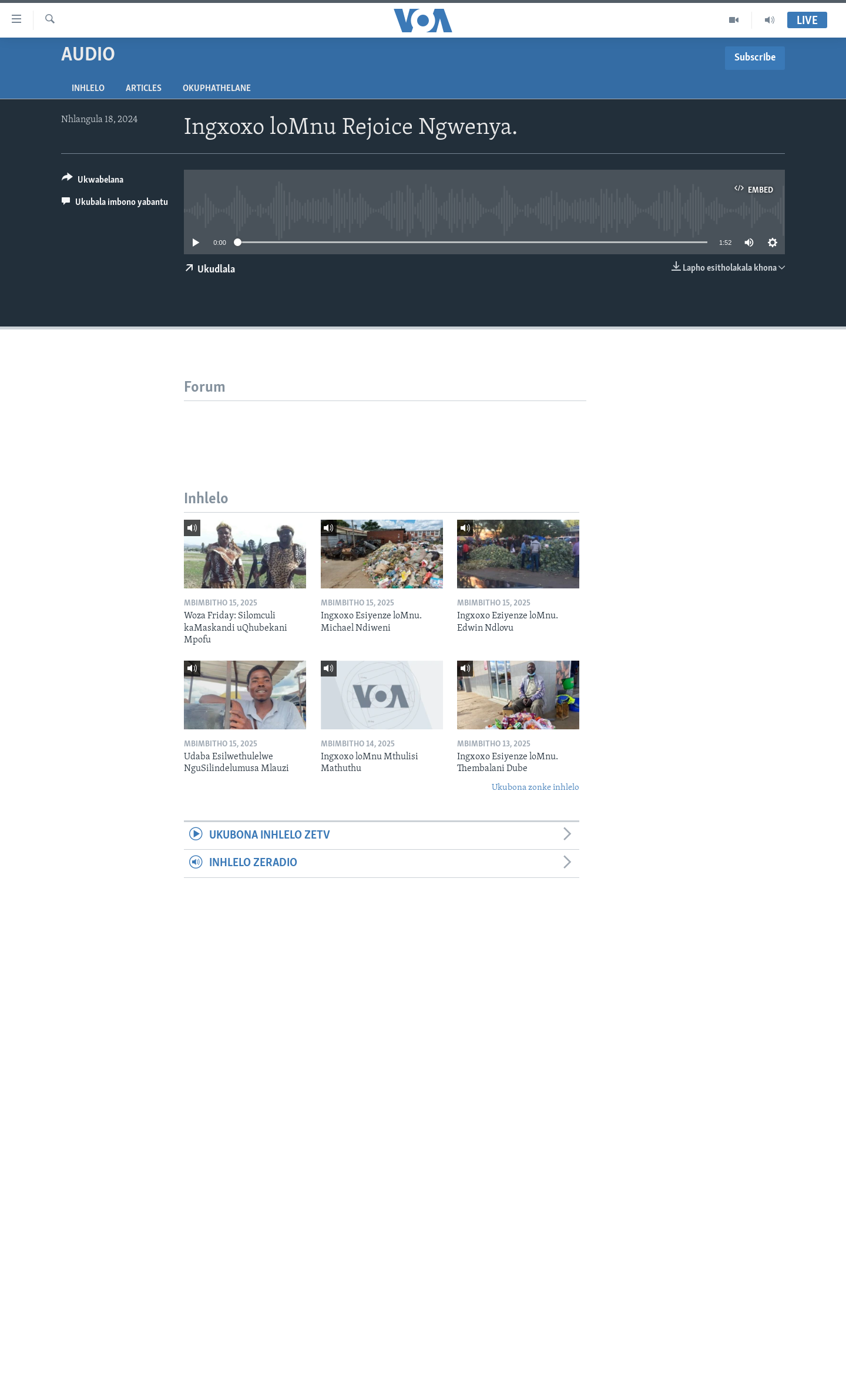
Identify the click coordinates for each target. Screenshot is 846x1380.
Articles (144, 88)
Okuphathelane (217, 88)
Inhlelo (88, 88)
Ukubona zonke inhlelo (535, 787)
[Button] (92, 182)
